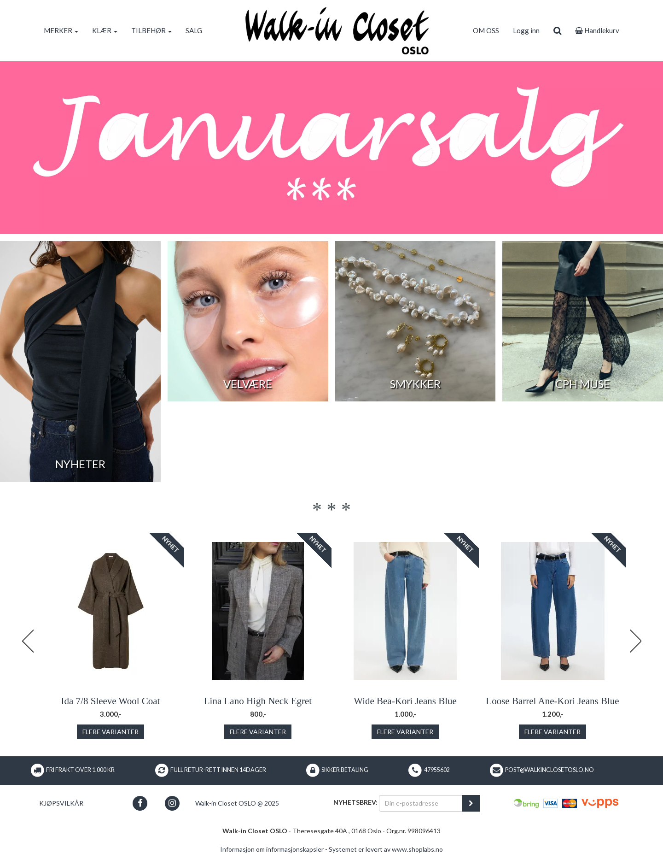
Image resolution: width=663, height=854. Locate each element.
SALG (194, 30)
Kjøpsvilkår (61, 803)
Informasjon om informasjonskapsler (272, 849)
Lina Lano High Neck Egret (258, 701)
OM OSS (486, 30)
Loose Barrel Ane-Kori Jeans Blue (552, 701)
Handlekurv (597, 30)
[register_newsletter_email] (471, 803)
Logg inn (526, 30)
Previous (28, 641)
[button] (140, 803)
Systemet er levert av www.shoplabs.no (386, 849)
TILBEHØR (151, 30)
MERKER (61, 30)
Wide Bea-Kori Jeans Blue (405, 701)
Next (635, 641)
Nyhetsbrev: (355, 802)
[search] (557, 30)
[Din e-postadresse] (421, 803)
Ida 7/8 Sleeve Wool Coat (110, 701)
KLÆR (104, 30)
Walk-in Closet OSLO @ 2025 (237, 803)
